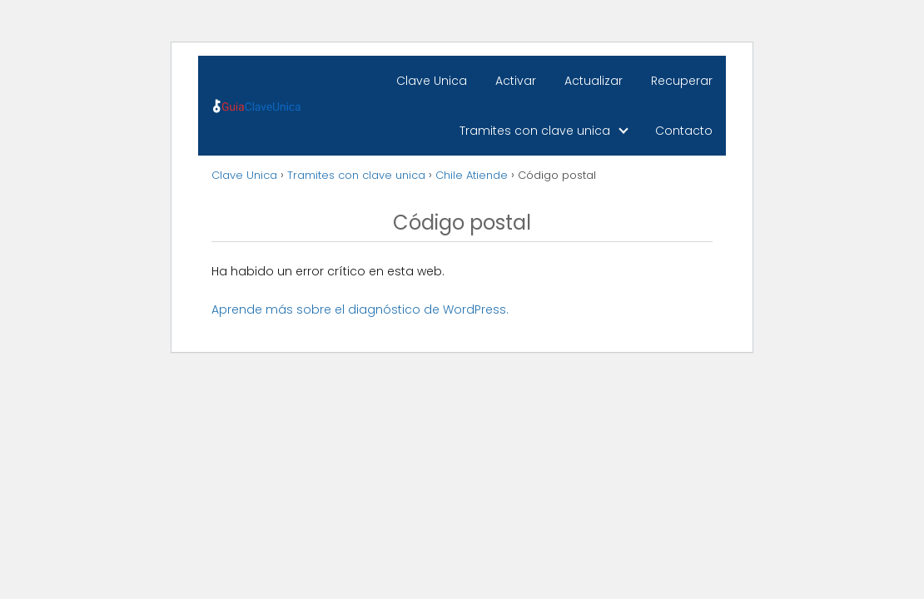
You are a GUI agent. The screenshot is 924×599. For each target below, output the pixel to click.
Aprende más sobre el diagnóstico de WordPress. (360, 309)
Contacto (684, 130)
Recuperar (682, 80)
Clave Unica (431, 80)
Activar (515, 80)
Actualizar (593, 80)
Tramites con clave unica (535, 130)
